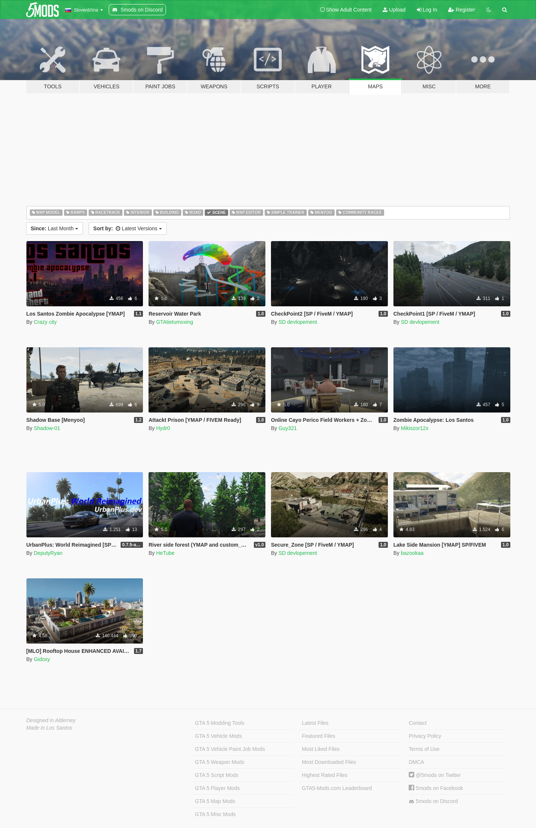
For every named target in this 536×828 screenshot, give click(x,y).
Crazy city (45, 322)
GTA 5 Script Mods (216, 775)
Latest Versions (127, 228)
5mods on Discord (433, 801)
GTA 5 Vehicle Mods (218, 736)
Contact (418, 723)
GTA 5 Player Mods (217, 788)
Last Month (54, 228)
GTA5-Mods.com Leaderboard (337, 788)
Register (461, 10)
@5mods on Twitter (434, 775)
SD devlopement (297, 322)
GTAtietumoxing (174, 322)
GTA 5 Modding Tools (220, 723)
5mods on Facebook (436, 788)
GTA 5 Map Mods (215, 801)
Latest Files (315, 723)
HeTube (165, 553)
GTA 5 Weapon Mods (220, 762)
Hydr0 (163, 428)
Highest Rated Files (324, 775)
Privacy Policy (425, 736)
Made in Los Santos (49, 728)
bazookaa (412, 553)
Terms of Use (424, 749)
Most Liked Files (320, 749)
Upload (394, 10)
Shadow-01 (47, 428)
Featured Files (318, 736)
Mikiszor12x (414, 428)
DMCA (416, 762)
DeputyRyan (48, 553)
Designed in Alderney (51, 720)
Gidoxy (42, 659)
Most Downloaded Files (329, 762)
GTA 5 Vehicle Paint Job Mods (230, 749)
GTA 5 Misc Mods (215, 814)
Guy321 (287, 428)
